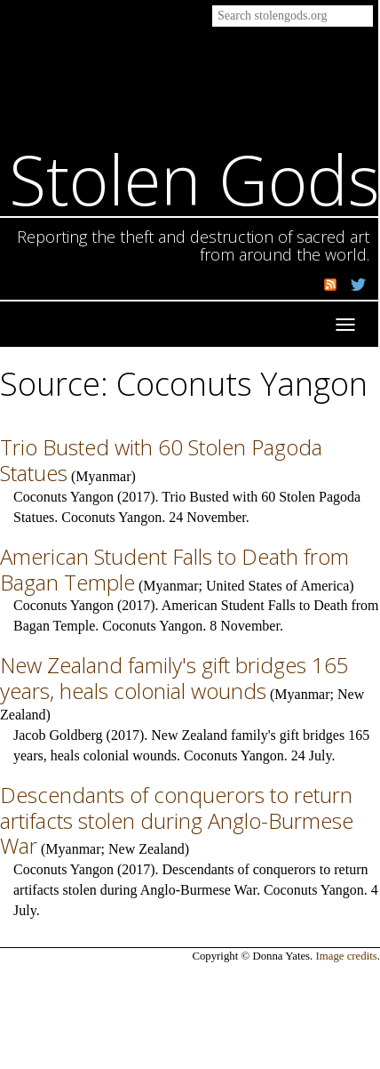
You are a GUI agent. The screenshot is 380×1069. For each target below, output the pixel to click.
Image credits (346, 956)
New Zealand (146, 848)
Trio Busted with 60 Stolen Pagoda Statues (161, 459)
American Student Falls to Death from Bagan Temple (174, 569)
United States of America (277, 585)
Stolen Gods (194, 179)
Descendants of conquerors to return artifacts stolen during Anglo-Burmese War (176, 820)
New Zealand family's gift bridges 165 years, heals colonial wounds (174, 677)
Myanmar (103, 476)
